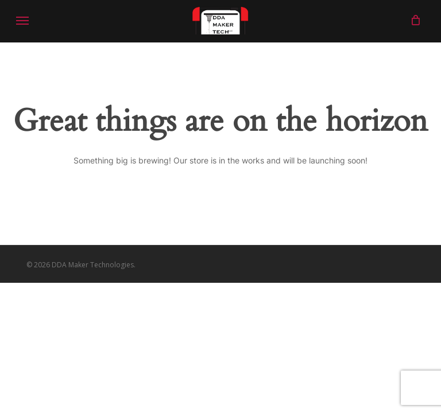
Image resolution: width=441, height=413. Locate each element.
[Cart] (412, 20)
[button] (22, 20)
